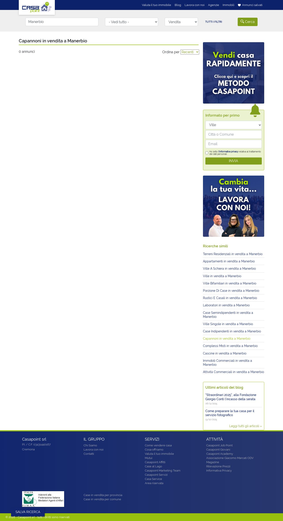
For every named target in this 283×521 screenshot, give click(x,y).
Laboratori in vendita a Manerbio (226, 305)
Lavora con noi (195, 5)
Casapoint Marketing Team (162, 470)
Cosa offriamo (154, 449)
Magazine (212, 462)
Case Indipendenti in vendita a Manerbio (232, 331)
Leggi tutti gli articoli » (245, 426)
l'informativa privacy (228, 151)
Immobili (228, 5)
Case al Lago (153, 466)
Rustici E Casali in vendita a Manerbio (230, 298)
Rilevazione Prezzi (218, 466)
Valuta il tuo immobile (156, 5)
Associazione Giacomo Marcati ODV (230, 458)
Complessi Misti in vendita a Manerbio (230, 346)
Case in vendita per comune (102, 499)
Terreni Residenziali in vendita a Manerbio (232, 254)
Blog (178, 5)
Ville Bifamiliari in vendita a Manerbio (229, 283)
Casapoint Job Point (219, 445)
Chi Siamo (90, 445)
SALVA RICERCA (27, 512)
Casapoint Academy (219, 453)
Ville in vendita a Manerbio (222, 276)
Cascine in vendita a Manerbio (224, 353)
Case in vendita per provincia (103, 495)
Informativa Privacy (219, 470)
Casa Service (153, 479)
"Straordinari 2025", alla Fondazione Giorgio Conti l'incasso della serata (230, 397)
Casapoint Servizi (156, 474)
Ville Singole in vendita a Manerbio (228, 324)
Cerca (248, 22)
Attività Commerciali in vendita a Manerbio (233, 372)
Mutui (148, 458)
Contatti (89, 453)
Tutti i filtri (213, 21)
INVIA (233, 161)
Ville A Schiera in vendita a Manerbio (229, 268)
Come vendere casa (158, 445)
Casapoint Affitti (155, 462)
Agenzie (213, 5)
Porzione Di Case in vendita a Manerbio (231, 290)
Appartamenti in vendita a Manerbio (229, 261)
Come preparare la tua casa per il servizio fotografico (229, 413)
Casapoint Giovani (218, 449)
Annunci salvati (250, 5)
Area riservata (154, 483)
